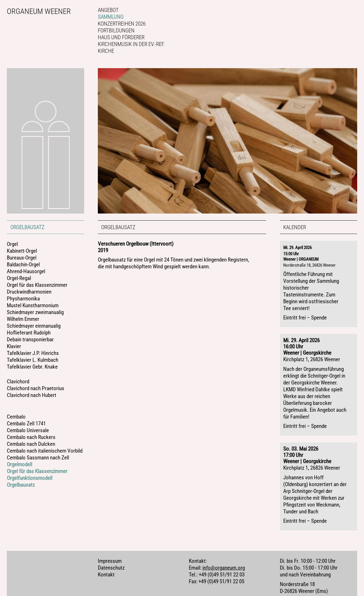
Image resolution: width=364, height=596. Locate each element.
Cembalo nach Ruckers (31, 437)
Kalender (294, 227)
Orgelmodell (19, 464)
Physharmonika (23, 299)
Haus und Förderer (121, 37)
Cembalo (16, 417)
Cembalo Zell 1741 (26, 424)
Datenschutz (111, 556)
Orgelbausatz (27, 227)
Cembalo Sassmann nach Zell (38, 458)
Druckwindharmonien (29, 292)
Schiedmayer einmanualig (34, 326)
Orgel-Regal (19, 278)
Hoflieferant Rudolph (29, 333)
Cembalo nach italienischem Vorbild (44, 451)
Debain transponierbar (30, 339)
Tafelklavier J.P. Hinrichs (33, 353)
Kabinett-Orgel (22, 251)
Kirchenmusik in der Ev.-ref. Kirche (131, 47)
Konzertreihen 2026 (122, 23)
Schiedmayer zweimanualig (35, 312)
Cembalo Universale (28, 430)
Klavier (14, 346)
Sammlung (110, 17)
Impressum (110, 549)
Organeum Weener (39, 11)
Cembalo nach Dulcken (31, 444)
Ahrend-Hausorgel (26, 271)
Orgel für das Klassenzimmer (37, 285)
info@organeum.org (223, 556)
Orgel (12, 244)
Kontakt (106, 562)
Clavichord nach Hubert (31, 395)
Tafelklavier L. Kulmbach (32, 360)
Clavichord (18, 381)
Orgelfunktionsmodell (29, 478)
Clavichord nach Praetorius (35, 388)
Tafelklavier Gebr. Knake (32, 367)
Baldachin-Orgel (23, 265)
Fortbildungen (116, 30)
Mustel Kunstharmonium (33, 305)
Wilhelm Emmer (23, 319)
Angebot (108, 10)
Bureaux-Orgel (21, 258)
